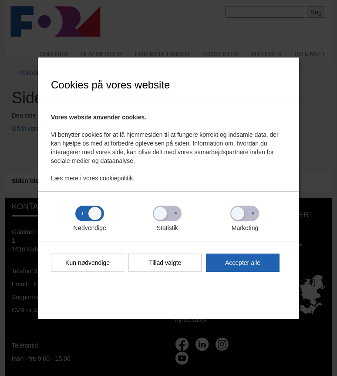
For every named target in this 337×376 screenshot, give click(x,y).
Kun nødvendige (87, 262)
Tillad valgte (165, 262)
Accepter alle (242, 262)
